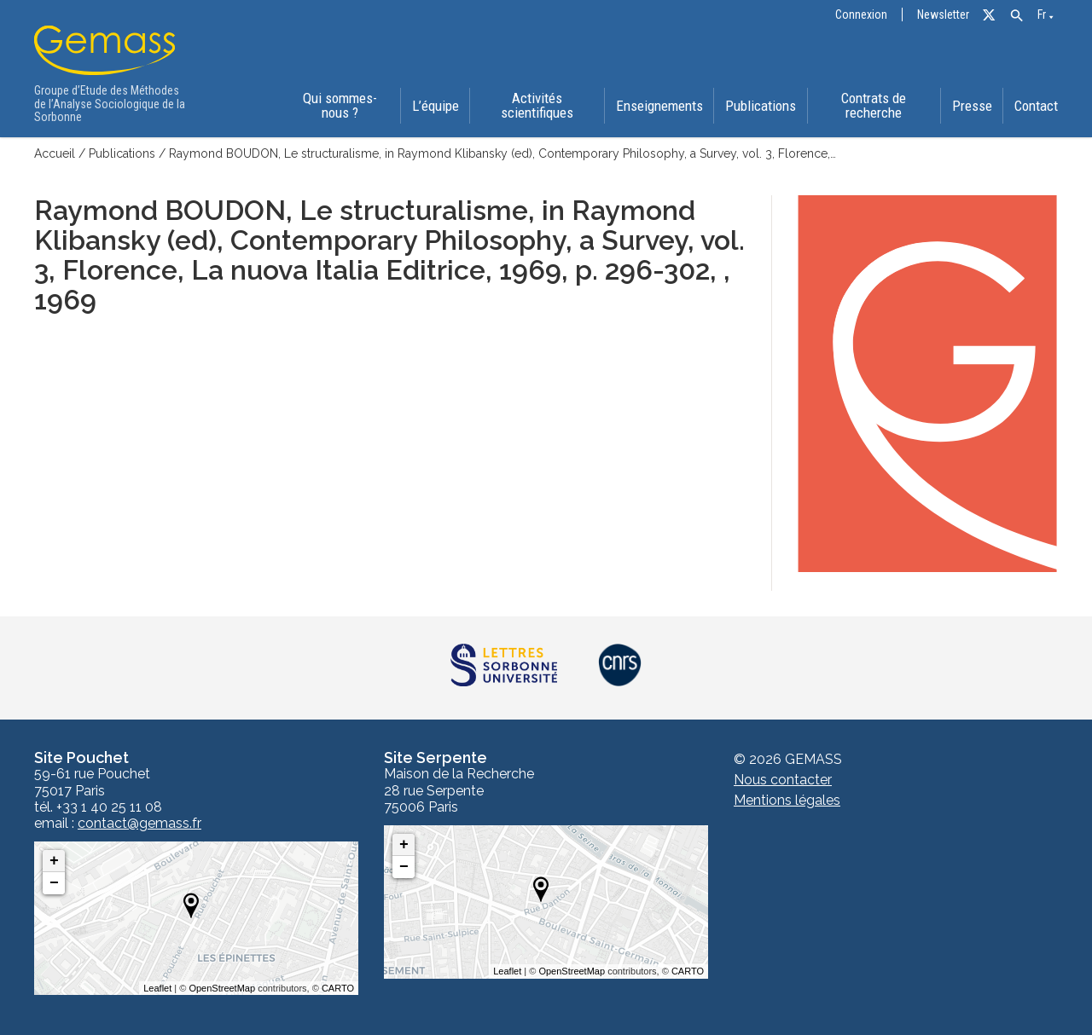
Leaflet (157, 988)
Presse (972, 105)
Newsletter (943, 15)
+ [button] (54, 861)
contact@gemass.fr (139, 823)
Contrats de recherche (873, 105)
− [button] (54, 883)
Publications (760, 105)
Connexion (861, 15)
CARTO (338, 988)
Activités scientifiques (537, 105)
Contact (1036, 105)
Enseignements (659, 105)
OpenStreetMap (222, 988)
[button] (1016, 16)
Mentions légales (787, 800)
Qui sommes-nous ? (340, 105)
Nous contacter (783, 780)
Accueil (54, 153)
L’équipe (435, 105)
